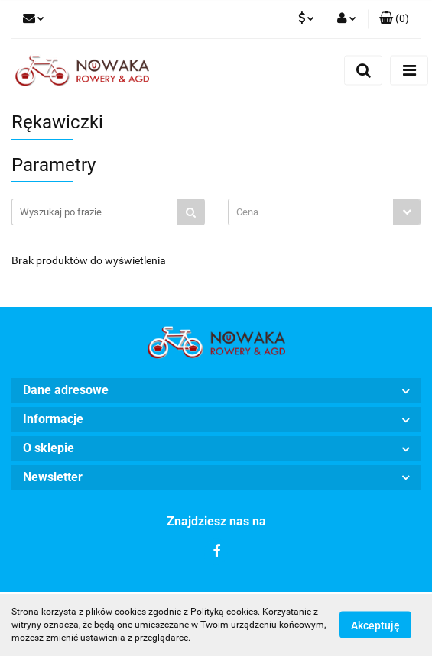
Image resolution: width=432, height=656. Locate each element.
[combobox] (324, 212)
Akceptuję (375, 625)
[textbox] (311, 212)
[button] (394, 19)
